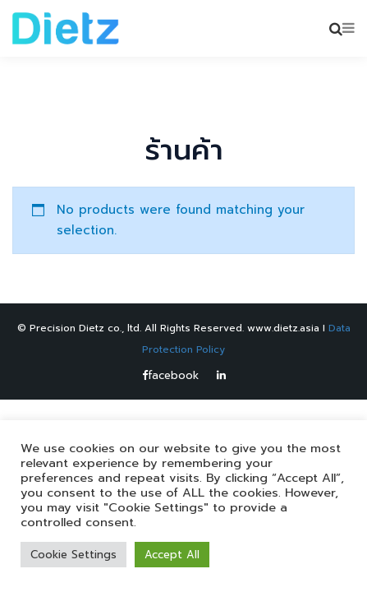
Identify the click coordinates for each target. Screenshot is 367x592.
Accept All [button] (172, 554)
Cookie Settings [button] (73, 554)
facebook (170, 375)
